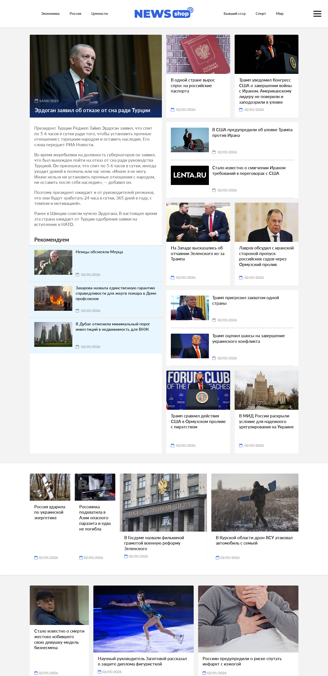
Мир (279, 13)
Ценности (99, 13)
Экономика (50, 13)
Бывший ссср (235, 13)
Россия (75, 13)
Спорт (261, 13)
